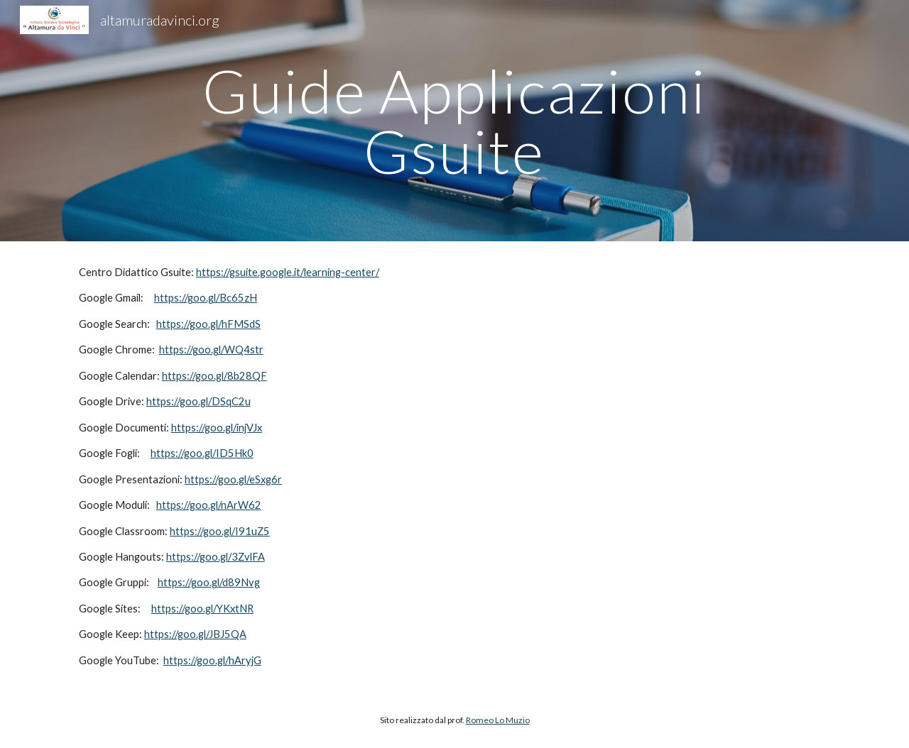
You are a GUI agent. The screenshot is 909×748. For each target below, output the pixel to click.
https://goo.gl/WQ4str (211, 349)
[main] (454, 121)
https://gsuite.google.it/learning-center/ (287, 272)
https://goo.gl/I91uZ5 (220, 531)
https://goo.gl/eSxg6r (233, 479)
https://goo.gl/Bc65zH (205, 298)
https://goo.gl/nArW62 (208, 505)
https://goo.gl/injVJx (216, 428)
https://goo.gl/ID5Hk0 (202, 453)
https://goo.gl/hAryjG (212, 660)
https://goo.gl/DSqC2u (198, 401)
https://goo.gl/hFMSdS (208, 324)
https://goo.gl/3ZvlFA (215, 557)
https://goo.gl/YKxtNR (202, 609)
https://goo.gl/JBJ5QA (195, 634)
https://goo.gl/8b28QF (214, 376)
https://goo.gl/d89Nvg (209, 582)
